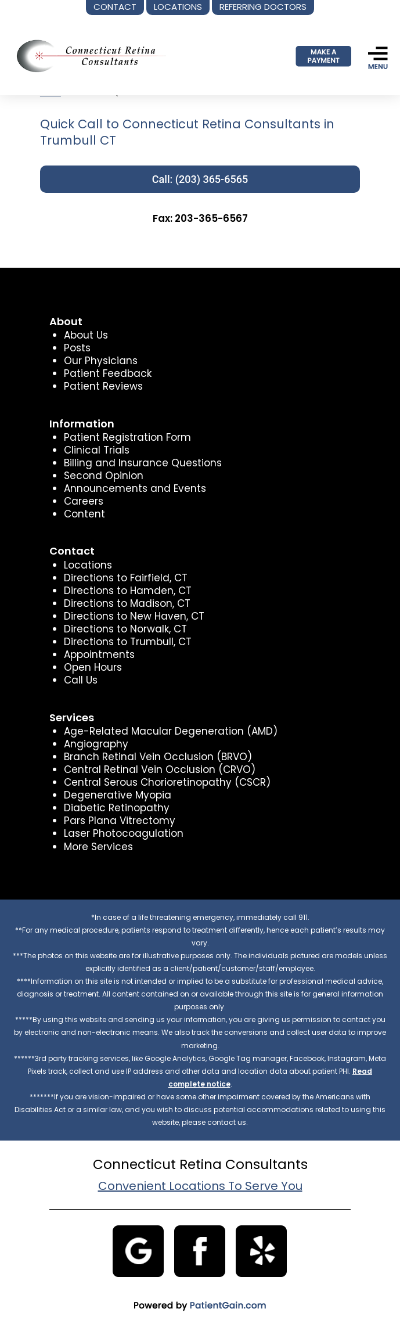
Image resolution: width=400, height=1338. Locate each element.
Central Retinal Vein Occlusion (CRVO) (159, 769)
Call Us (81, 680)
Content (84, 514)
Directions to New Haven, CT (134, 616)
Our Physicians (101, 361)
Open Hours (93, 667)
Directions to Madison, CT (127, 603)
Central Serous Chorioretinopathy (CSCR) (167, 782)
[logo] (87, 56)
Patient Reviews (103, 386)
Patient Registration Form (127, 437)
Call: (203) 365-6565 (200, 179)
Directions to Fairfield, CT (126, 578)
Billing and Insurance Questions (143, 463)
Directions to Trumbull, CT (128, 642)
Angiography (96, 744)
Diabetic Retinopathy (117, 808)
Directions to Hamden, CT (128, 591)
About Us (86, 335)
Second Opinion (103, 476)
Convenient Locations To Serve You (200, 1186)
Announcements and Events (135, 488)
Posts (77, 348)
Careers (83, 501)
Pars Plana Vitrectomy (119, 821)
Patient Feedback (108, 373)
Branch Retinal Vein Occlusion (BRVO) (158, 757)
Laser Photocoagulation (123, 833)
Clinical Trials (96, 450)
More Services (98, 847)
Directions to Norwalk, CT (125, 629)
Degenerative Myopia (117, 795)
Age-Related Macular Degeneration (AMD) (171, 731)
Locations (88, 565)
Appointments (99, 654)
